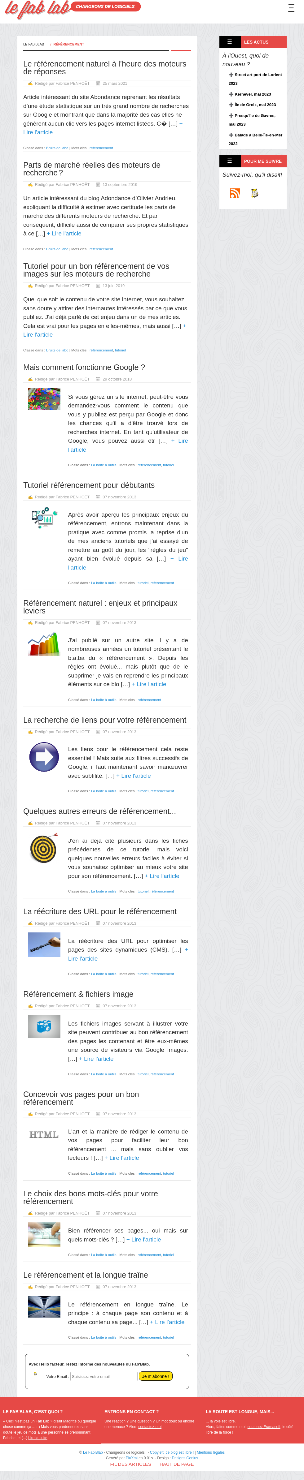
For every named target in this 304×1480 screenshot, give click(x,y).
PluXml (132, 1458)
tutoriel (120, 350)
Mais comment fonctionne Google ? (84, 367)
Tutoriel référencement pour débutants (89, 485)
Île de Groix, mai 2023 (255, 104)
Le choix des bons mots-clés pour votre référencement (90, 1197)
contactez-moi (149, 1427)
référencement (101, 148)
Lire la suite (37, 1438)
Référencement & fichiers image (78, 994)
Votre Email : (57, 1376)
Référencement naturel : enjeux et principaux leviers (100, 607)
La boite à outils (104, 465)
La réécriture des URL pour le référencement (100, 911)
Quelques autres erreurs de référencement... (99, 811)
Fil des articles (131, 1464)
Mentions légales (211, 1452)
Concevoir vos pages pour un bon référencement (81, 1098)
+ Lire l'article (63, 233)
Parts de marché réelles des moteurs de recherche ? (92, 169)
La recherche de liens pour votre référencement (105, 720)
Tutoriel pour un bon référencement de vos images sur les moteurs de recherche (96, 270)
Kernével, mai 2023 (253, 94)
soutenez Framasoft (264, 1427)
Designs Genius (185, 1458)
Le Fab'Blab (33, 44)
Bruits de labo (57, 148)
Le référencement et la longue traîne (85, 1275)
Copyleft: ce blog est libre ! (172, 1452)
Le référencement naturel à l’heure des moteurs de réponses (105, 67)
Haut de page (177, 1464)
